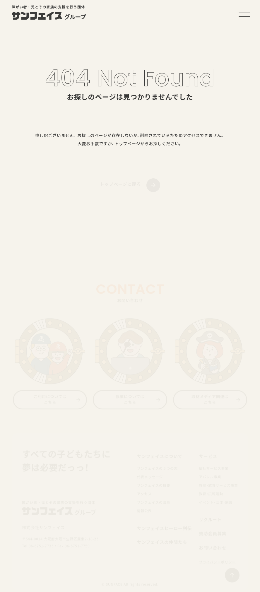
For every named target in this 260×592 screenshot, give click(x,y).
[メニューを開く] (244, 12)
